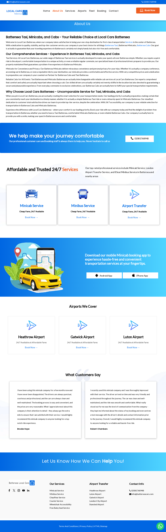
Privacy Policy (86, 526)
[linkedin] (28, 491)
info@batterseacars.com (18, 2)
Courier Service (56, 501)
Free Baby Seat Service (60, 508)
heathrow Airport (97, 490)
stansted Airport (96, 504)
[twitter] (14, 491)
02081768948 (149, 2)
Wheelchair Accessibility (60, 504)
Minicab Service (57, 490)
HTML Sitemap (100, 526)
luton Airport (95, 494)
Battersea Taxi (111, 45)
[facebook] (9, 491)
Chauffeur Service (57, 497)
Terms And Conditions (68, 526)
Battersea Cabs (144, 45)
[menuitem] (46, 11)
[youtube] (23, 491)
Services (129, 42)
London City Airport (98, 501)
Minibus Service (57, 494)
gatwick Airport (96, 497)
